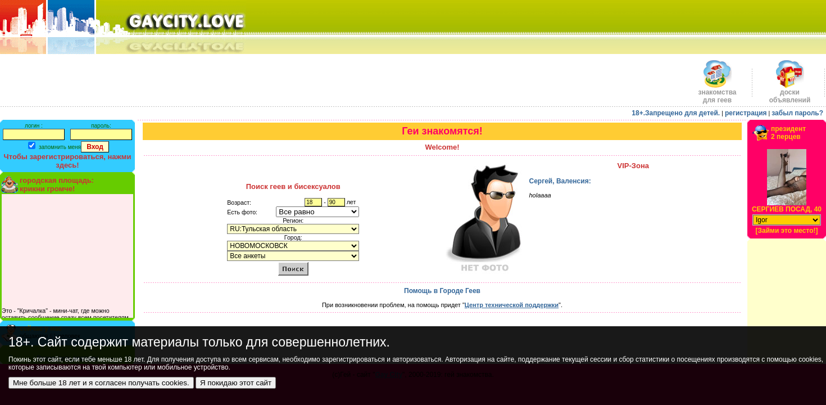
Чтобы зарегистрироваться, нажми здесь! (67, 160)
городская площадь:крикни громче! (57, 184)
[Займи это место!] (786, 231)
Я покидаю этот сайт (235, 383)
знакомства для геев (717, 93)
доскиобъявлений (790, 93)
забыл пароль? (797, 113)
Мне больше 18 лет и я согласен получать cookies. (101, 383)
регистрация (746, 113)
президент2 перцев (788, 133)
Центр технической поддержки (512, 305)
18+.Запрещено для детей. (676, 113)
